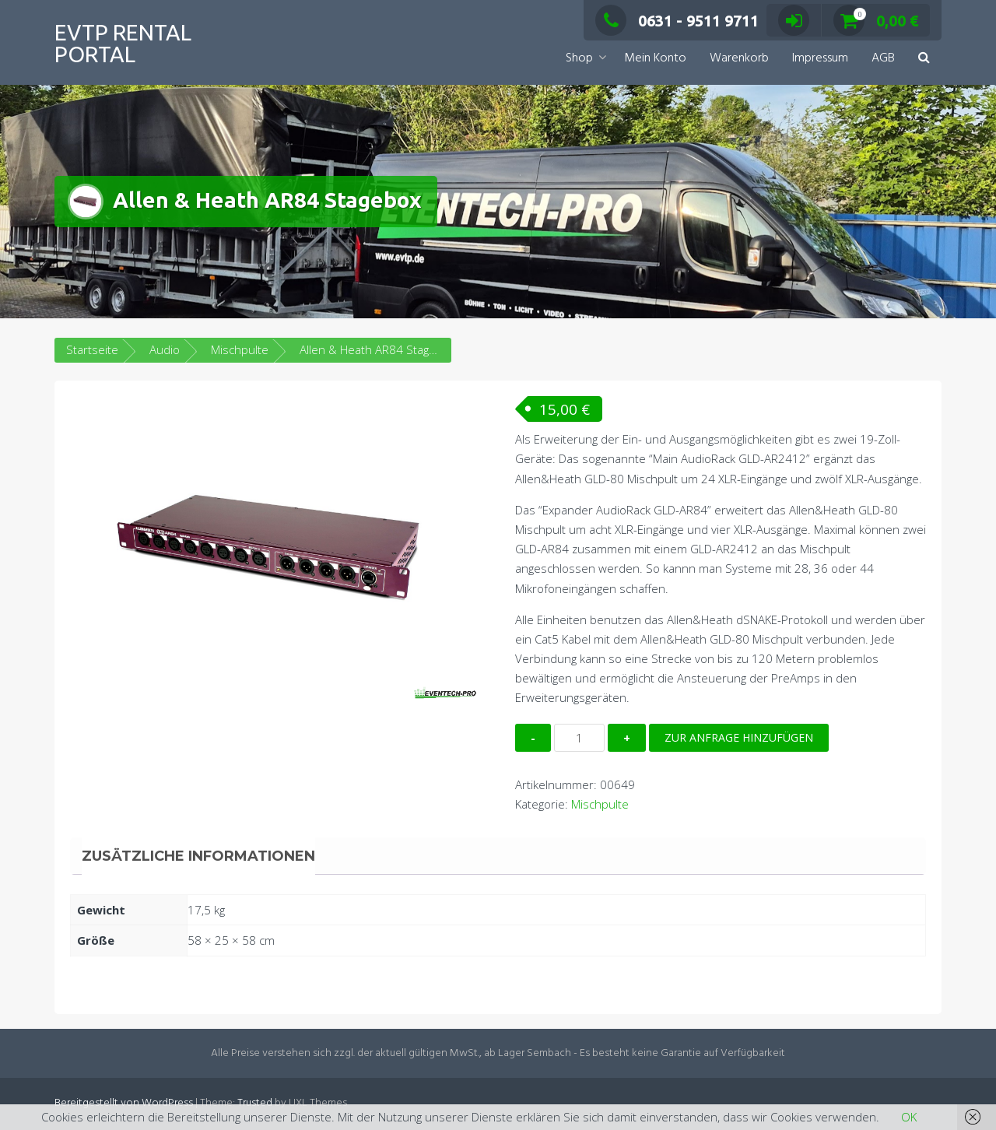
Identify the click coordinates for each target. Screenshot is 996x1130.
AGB (883, 58)
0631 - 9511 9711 (677, 21)
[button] (924, 58)
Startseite (92, 349)
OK (909, 1117)
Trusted (254, 1103)
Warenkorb (739, 58)
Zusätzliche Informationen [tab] (198, 856)
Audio (164, 349)
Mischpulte (239, 349)
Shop (579, 58)
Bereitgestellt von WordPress (123, 1103)
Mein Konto (655, 58)
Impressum (820, 58)
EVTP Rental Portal (122, 43)
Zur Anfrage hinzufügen (739, 737)
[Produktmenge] (579, 738)
